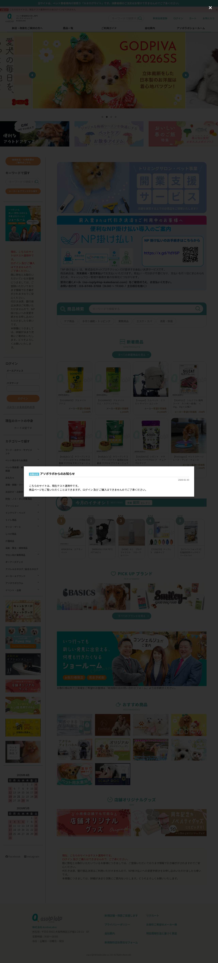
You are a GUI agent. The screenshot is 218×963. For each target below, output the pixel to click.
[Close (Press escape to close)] (210, 7)
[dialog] (109, 481)
